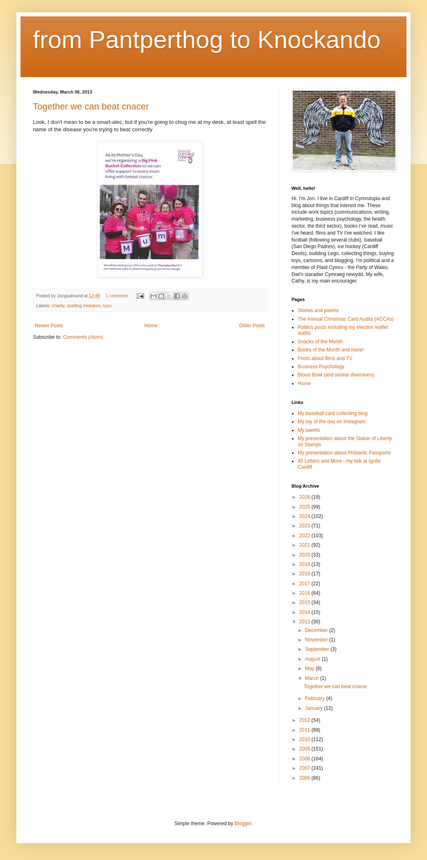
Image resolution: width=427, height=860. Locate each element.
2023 (305, 526)
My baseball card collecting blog (332, 413)
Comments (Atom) (83, 337)
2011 (305, 730)
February (315, 698)
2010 (305, 739)
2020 (305, 555)
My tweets (309, 430)
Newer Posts (49, 325)
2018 (305, 574)
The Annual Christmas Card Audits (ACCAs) (346, 319)
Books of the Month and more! (331, 350)
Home (151, 325)
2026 (305, 497)
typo (107, 305)
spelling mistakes (84, 305)
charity (58, 305)
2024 (305, 516)
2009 (305, 749)
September (318, 649)
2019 (305, 564)
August (313, 659)
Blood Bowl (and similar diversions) (336, 375)
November (317, 640)
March (312, 678)
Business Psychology (321, 367)
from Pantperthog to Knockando (207, 39)
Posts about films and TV (325, 358)
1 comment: (118, 295)
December (317, 630)
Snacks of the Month (320, 341)
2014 (305, 612)
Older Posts (252, 325)
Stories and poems (318, 310)
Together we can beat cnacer (91, 106)
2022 (305, 535)
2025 (305, 507)
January (314, 708)
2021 (305, 545)
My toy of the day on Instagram (331, 421)
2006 (305, 778)
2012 (305, 720)
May (310, 668)
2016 (305, 593)
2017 (305, 583)
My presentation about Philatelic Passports (344, 453)
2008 (305, 759)
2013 (305, 622)
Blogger (242, 823)
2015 (305, 602)
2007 (305, 768)
